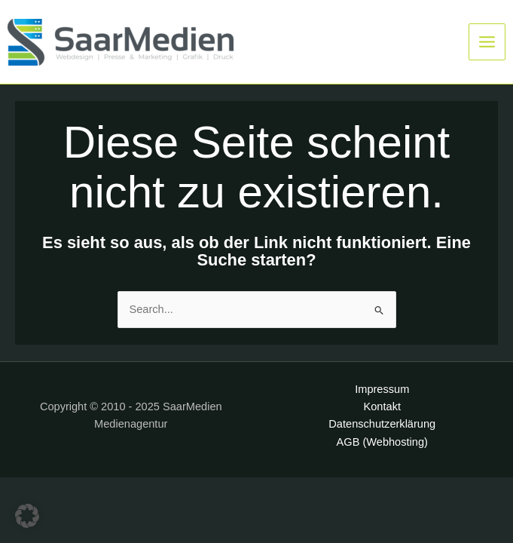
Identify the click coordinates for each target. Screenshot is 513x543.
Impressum (382, 389)
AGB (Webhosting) (382, 442)
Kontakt (382, 406)
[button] (27, 516)
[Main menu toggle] (487, 41)
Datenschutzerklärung (381, 424)
